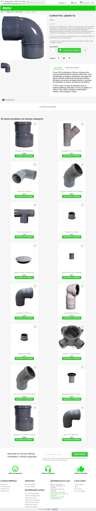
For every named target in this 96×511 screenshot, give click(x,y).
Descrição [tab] (58, 67)
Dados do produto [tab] (72, 67)
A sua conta (80, 481)
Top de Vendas (30, 486)
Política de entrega (31, 507)
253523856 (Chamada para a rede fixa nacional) (19, 4)
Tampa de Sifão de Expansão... (24, 272)
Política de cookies (31, 504)
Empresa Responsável (32, 495)
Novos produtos (30, 484)
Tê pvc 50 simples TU (24, 232)
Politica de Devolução (32, 502)
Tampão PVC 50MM (24, 353)
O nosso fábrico (5, 486)
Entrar (76, 486)
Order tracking (79, 484)
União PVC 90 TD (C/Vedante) (72, 272)
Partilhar (58, 58)
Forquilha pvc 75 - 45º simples (72, 151)
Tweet (64, 58)
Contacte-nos (4, 489)
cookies (48, 509)
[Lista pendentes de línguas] (63, 3)
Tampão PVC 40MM (71, 232)
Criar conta (77, 489)
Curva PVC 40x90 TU (24, 191)
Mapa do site (4, 491)
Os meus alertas (79, 491)
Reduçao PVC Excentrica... (24, 151)
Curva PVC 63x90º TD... (72, 434)
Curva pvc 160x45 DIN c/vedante (72, 191)
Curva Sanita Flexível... (71, 313)
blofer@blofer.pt (56, 498)
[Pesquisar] (36, 2)
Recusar (54, 509)
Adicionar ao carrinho (69, 50)
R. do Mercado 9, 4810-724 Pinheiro (15, 1)
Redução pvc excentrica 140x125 (24, 434)
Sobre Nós (3, 484)
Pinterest (69, 58)
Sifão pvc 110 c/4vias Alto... (71, 353)
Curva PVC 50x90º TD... (24, 313)
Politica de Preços (31, 498)
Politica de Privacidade (32, 500)
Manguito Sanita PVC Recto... (71, 394)
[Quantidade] (52, 50)
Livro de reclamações (32, 493)
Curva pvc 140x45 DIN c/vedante (24, 394)
